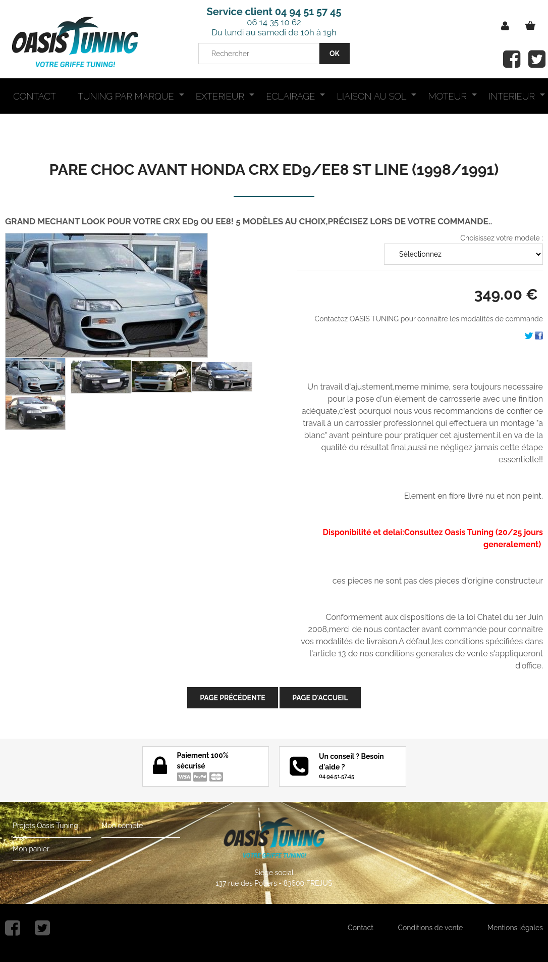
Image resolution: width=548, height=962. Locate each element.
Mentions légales (515, 928)
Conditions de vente (430, 928)
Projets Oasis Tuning (45, 826)
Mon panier (31, 849)
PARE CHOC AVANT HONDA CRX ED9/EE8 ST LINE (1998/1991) (274, 169)
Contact (360, 928)
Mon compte (122, 826)
